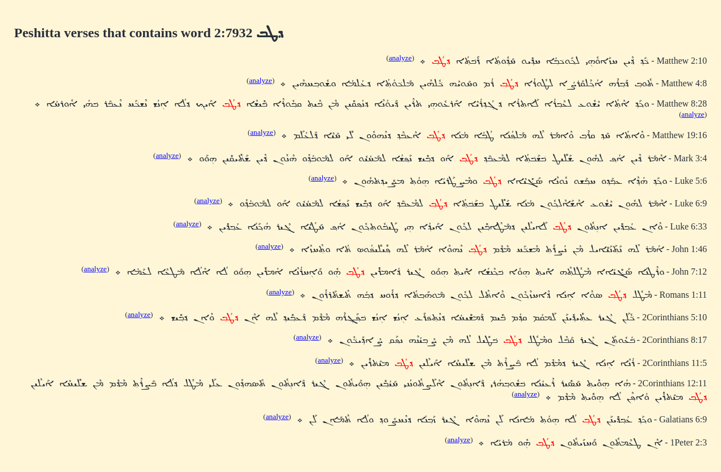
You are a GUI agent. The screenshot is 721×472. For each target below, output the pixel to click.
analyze (400, 58)
